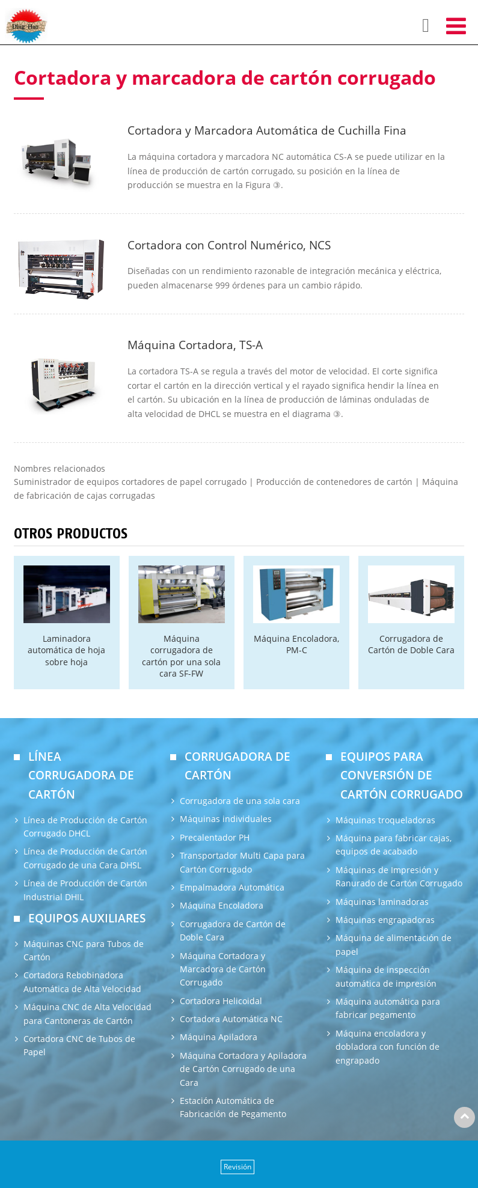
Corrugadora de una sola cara (240, 800)
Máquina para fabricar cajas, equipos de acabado (394, 844)
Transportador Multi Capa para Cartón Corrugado (242, 862)
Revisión (237, 1167)
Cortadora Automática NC (231, 1019)
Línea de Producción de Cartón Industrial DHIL (85, 889)
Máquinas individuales (226, 818)
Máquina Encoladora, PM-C (296, 644)
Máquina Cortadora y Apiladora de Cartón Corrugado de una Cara (243, 1069)
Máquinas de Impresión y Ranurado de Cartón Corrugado (399, 876)
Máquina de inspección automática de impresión (386, 976)
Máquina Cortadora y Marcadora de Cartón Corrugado (223, 969)
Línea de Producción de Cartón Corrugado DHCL (85, 826)
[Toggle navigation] (456, 25)
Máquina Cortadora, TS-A (195, 345)
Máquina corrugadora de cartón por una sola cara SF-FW (181, 656)
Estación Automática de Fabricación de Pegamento (233, 1107)
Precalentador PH (215, 837)
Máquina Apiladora (218, 1037)
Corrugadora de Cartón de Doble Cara (411, 644)
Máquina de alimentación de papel (394, 944)
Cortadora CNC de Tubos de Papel (79, 1045)
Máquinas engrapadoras (385, 919)
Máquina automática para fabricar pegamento (388, 1008)
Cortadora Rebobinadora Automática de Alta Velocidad (82, 981)
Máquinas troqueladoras (385, 820)
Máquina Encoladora (221, 905)
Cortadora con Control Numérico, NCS (229, 245)
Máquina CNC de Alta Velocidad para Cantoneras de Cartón (87, 1013)
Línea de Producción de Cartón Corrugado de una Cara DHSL (85, 857)
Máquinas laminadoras (382, 901)
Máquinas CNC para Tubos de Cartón (83, 950)
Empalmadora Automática (232, 887)
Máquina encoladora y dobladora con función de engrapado (388, 1047)
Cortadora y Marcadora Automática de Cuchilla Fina (266, 130)
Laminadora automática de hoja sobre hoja (66, 650)
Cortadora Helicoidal (221, 1001)
